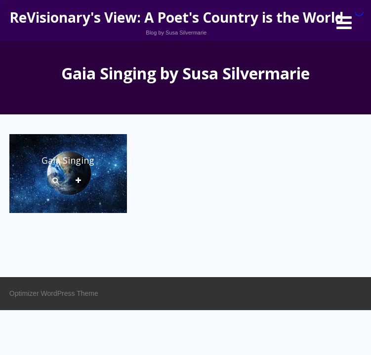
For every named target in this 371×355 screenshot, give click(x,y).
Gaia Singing (67, 160)
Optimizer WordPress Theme (53, 293)
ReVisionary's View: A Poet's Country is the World (176, 17)
